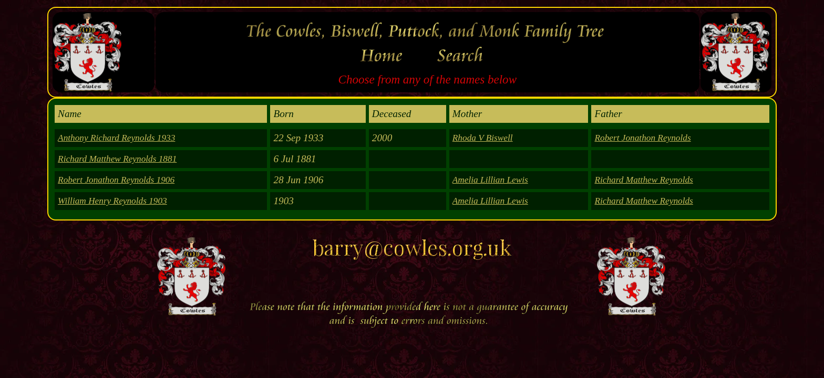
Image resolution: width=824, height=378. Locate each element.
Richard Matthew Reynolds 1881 (117, 159)
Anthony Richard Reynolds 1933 (116, 138)
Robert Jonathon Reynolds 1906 (116, 180)
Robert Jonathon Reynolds (642, 138)
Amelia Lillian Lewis (490, 180)
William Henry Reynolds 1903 (112, 201)
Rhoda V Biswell (482, 138)
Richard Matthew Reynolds (643, 180)
